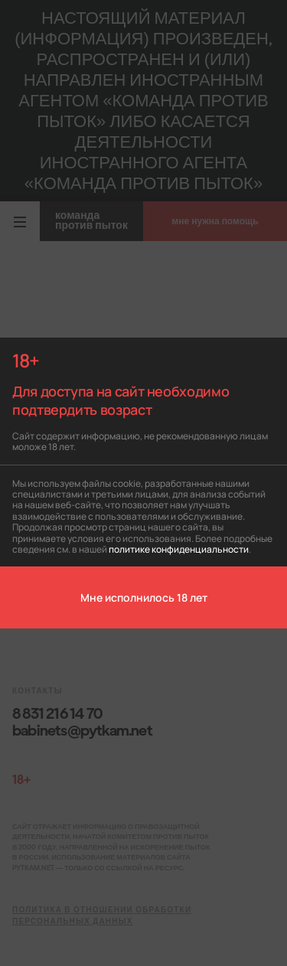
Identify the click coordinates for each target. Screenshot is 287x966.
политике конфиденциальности (179, 548)
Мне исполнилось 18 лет (143, 597)
